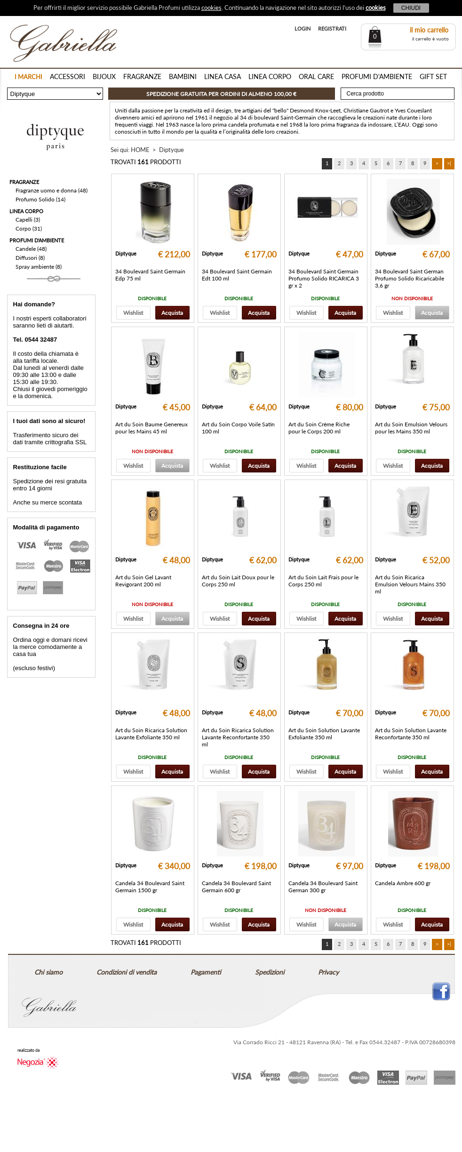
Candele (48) (31, 248)
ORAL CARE (316, 76)
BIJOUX (104, 76)
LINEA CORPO (269, 76)
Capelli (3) (28, 219)
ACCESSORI (67, 76)
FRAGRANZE (142, 76)
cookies (211, 7)
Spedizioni (269, 972)
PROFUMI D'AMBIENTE (377, 76)
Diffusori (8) (30, 257)
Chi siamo (48, 972)
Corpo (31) (29, 228)
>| (449, 163)
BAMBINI (183, 76)
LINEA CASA (222, 76)
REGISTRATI (332, 28)
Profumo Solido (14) (40, 199)
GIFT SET (433, 76)
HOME (140, 149)
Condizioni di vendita (126, 972)
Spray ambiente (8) (39, 266)
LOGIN (303, 28)
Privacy (328, 972)
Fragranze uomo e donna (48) (52, 190)
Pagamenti (206, 972)
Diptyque (171, 149)
